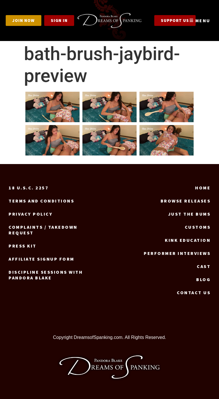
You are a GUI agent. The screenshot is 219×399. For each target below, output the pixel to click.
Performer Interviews (177, 253)
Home (202, 188)
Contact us (193, 292)
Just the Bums (189, 214)
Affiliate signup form (41, 259)
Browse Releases (186, 201)
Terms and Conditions (41, 201)
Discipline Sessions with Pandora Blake (46, 275)
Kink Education (187, 240)
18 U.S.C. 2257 (28, 188)
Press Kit (22, 246)
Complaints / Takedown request (43, 230)
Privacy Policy (30, 214)
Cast (203, 266)
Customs (198, 227)
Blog (203, 279)
